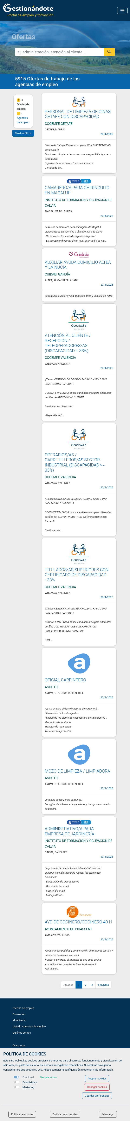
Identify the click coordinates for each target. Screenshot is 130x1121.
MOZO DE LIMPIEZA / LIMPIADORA (77, 771)
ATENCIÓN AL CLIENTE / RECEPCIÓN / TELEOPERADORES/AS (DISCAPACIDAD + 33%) (68, 343)
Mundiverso (19, 1020)
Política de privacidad (65, 1114)
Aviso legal (19, 1045)
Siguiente (103, 984)
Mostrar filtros (23, 133)
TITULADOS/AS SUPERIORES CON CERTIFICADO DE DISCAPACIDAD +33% (77, 574)
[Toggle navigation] (122, 10)
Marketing (28, 1087)
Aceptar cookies (97, 1078)
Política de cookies (22, 1114)
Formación (19, 1014)
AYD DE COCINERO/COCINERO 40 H (78, 921)
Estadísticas (29, 1082)
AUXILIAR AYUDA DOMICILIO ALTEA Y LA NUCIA (78, 265)
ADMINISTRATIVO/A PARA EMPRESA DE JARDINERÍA (69, 831)
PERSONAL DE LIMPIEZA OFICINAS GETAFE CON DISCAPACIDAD (78, 114)
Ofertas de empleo (23, 1008)
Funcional (28, 1077)
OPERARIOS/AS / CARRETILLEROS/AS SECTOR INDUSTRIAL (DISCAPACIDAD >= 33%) (75, 462)
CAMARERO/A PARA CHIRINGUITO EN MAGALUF (77, 190)
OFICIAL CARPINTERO (65, 679)
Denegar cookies (97, 1087)
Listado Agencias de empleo (29, 1026)
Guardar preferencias (97, 1095)
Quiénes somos (22, 1032)
